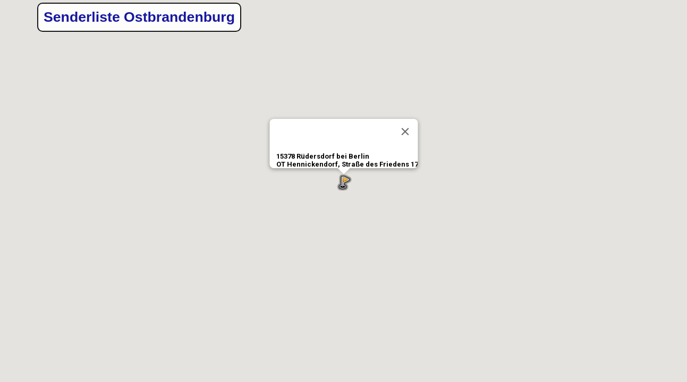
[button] (343, 182)
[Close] (405, 131)
